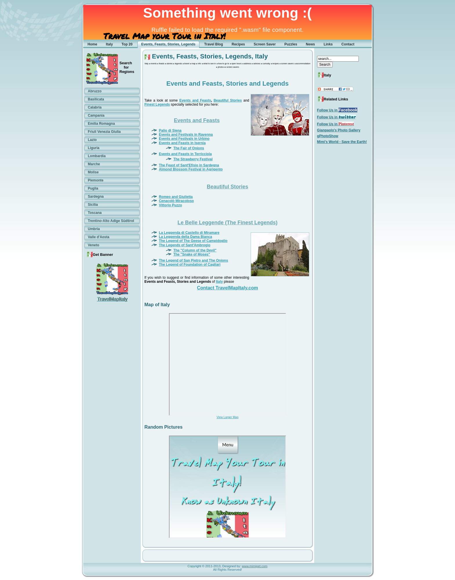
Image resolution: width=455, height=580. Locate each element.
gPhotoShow (327, 136)
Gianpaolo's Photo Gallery (339, 130)
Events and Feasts (195, 100)
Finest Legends (157, 104)
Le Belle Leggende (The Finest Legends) (227, 222)
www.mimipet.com (254, 566)
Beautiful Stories (228, 100)
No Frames (227, 364)
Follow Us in (337, 110)
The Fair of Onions (188, 148)
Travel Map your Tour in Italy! (164, 36)
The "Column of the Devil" (194, 250)
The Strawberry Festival (192, 159)
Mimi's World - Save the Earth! (342, 142)
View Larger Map (227, 417)
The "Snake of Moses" (191, 254)
